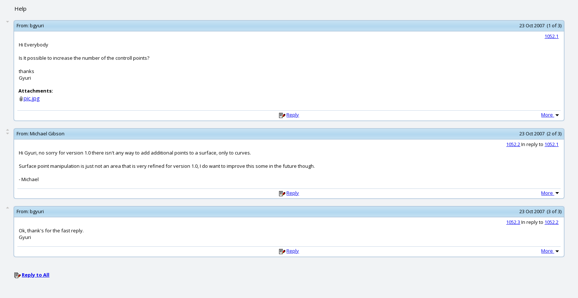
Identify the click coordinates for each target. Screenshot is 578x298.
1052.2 (513, 144)
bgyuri (37, 25)
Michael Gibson (47, 133)
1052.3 (513, 222)
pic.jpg (32, 98)
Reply (292, 114)
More (550, 114)
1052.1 (551, 36)
